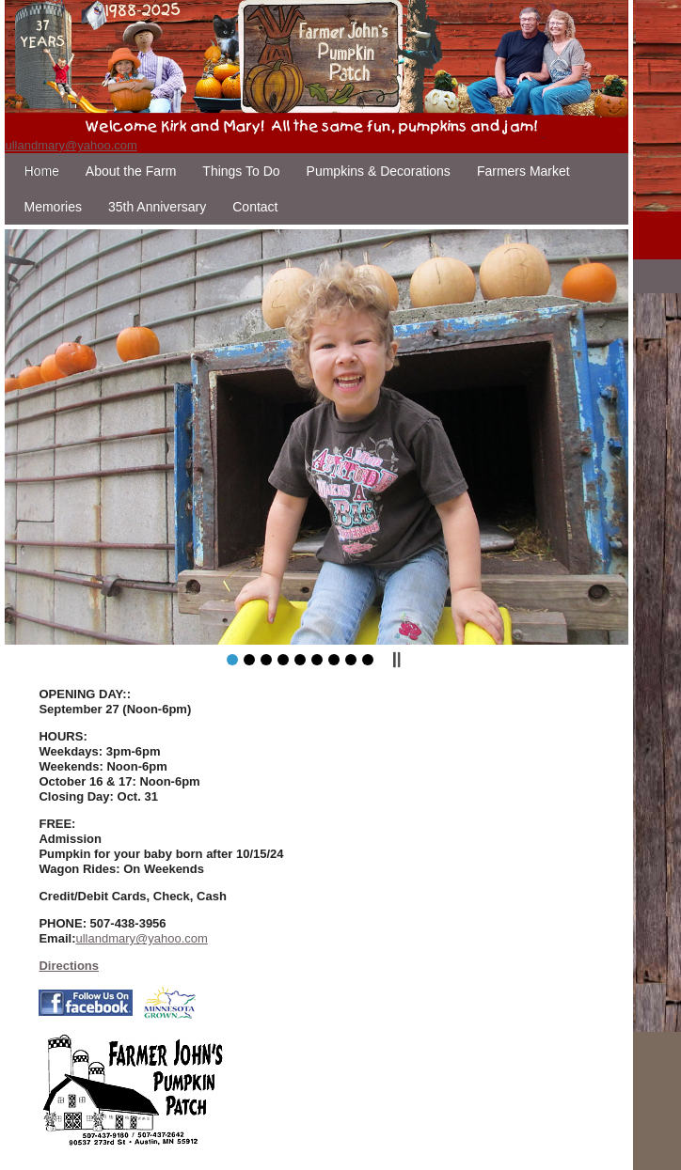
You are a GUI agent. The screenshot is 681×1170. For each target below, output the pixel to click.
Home (41, 171)
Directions (69, 966)
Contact (254, 206)
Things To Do (240, 171)
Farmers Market (523, 171)
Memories (52, 206)
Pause (396, 659)
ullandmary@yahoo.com (70, 145)
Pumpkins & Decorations (379, 171)
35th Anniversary (157, 206)
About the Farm (131, 171)
